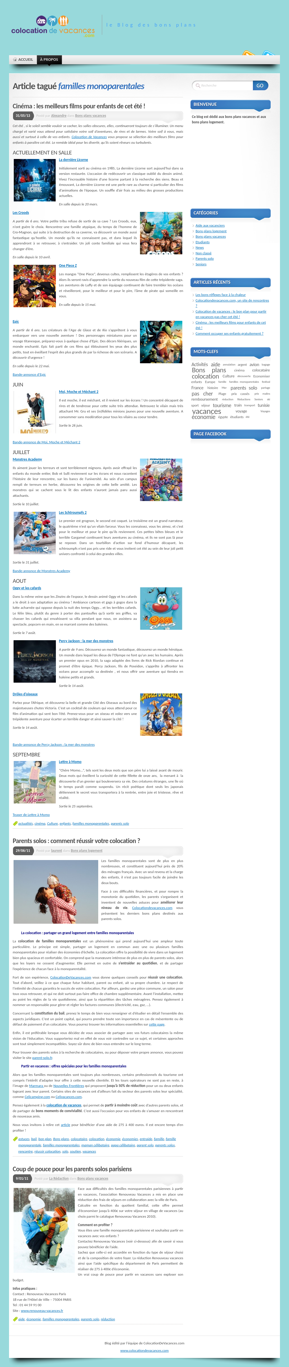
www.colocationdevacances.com (144, 1350)
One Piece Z (68, 265)
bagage (266, 364)
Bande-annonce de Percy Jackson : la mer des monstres (54, 744)
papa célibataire (123, 1145)
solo (65, 1151)
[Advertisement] (233, 163)
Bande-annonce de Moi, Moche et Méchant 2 (46, 442)
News (200, 247)
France (197, 387)
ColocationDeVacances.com (70, 977)
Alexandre (59, 115)
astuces (23, 1139)
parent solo (145, 1145)
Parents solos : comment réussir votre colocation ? (76, 841)
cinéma (39, 823)
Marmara (36, 1086)
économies (130, 1139)
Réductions (243, 399)
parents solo (120, 823)
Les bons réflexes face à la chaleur (221, 295)
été (247, 417)
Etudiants (203, 242)
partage (265, 388)
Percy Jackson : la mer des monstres (86, 641)
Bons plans (61, 1139)
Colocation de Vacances (89, 137)
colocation (96, 1139)
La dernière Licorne (73, 160)
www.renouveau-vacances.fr (42, 1310)
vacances (89, 1151)
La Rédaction (59, 1178)
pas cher (202, 393)
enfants (65, 823)
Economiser (261, 376)
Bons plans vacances (90, 115)
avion (254, 364)
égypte (223, 417)
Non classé (203, 253)
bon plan (44, 1139)
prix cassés (240, 394)
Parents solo (205, 258)
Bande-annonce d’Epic (29, 374)
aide (21, 1319)
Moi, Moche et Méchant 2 (78, 392)
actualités (25, 823)
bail (33, 1139)
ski (268, 399)
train (238, 405)
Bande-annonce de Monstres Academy (41, 571)
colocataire (79, 1139)
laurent (56, 850)
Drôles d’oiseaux (25, 694)
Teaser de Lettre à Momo (31, 815)
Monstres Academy (27, 459)
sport (195, 405)
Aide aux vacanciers (210, 225)
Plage (222, 394)
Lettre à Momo (70, 762)
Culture (52, 823)
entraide (146, 1139)
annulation (229, 364)
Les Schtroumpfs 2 (73, 512)
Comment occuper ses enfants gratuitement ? (230, 333)
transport (249, 405)
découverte (244, 376)
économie (113, 1139)
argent (242, 364)
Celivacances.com (69, 1097)
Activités (200, 364)
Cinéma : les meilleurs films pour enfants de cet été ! (79, 106)
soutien (75, 1151)
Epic (16, 321)
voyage (241, 411)
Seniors (201, 264)
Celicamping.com (37, 1097)
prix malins (262, 394)
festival (266, 382)
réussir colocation (47, 1151)
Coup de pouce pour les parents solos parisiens (72, 1169)
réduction (108, 1319)
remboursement (204, 399)
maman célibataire (95, 1145)
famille (159, 1139)
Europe (210, 382)
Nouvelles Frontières (68, 1086)
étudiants (236, 417)
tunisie (264, 405)
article (65, 1125)
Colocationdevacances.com (152, 908)
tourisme (222, 405)
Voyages (265, 411)
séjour (205, 405)
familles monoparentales (91, 823)
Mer (224, 388)
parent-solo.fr (42, 1058)
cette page (157, 1024)
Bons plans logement (86, 850)
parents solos (165, 1145)
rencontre (25, 1151)
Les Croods (21, 212)
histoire (212, 388)
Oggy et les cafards (27, 588)
